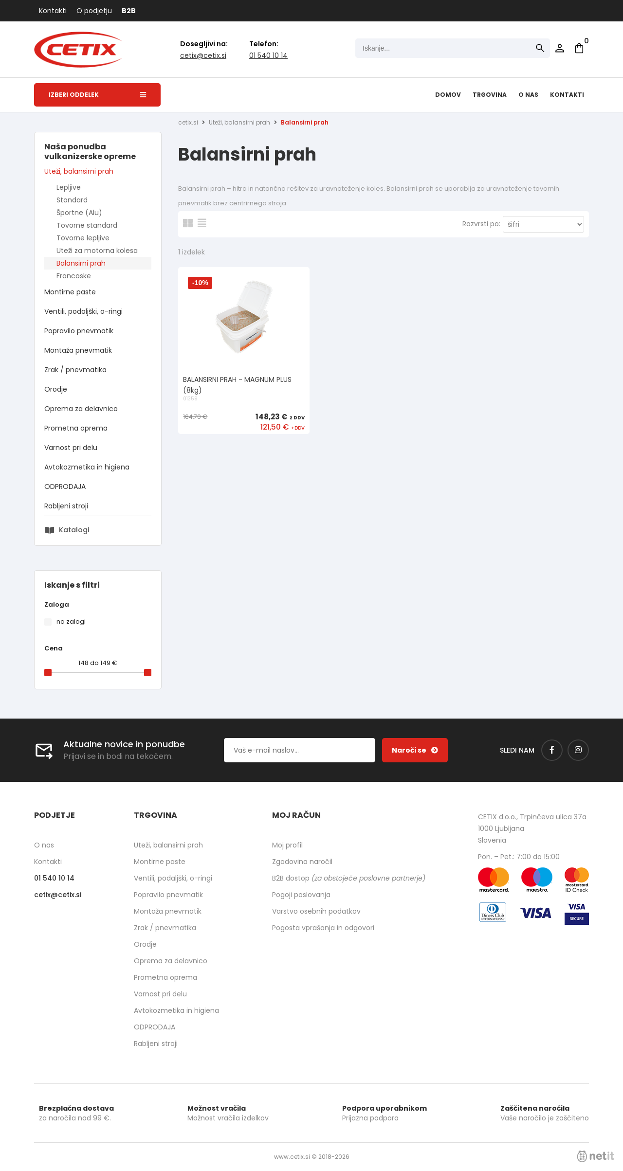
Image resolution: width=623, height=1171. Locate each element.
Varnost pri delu (70, 447)
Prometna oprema (76, 428)
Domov (448, 94)
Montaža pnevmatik (78, 350)
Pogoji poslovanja (301, 895)
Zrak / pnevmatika (75, 370)
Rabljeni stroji (66, 506)
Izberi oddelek (97, 94)
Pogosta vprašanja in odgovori (323, 928)
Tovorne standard (86, 225)
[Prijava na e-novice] (415, 750)
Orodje (55, 389)
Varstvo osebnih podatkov (316, 911)
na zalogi (71, 621)
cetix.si (188, 122)
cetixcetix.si (203, 55)
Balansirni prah (81, 263)
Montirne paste (70, 292)
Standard (72, 200)
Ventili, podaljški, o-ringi (83, 311)
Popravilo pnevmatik (78, 331)
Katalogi (74, 530)
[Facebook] (552, 750)
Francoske (73, 276)
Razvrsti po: (481, 224)
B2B (129, 11)
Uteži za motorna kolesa (97, 250)
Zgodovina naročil (302, 861)
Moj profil (287, 845)
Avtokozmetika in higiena (86, 467)
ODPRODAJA (65, 486)
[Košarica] (579, 48)
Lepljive (68, 187)
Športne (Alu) (79, 212)
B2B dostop (348, 878)
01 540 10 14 (268, 55)
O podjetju (94, 11)
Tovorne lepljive (83, 238)
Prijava (559, 48)
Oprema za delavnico (81, 409)
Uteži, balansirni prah (78, 171)
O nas (528, 94)
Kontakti (53, 11)
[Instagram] (578, 750)
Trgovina (490, 94)
